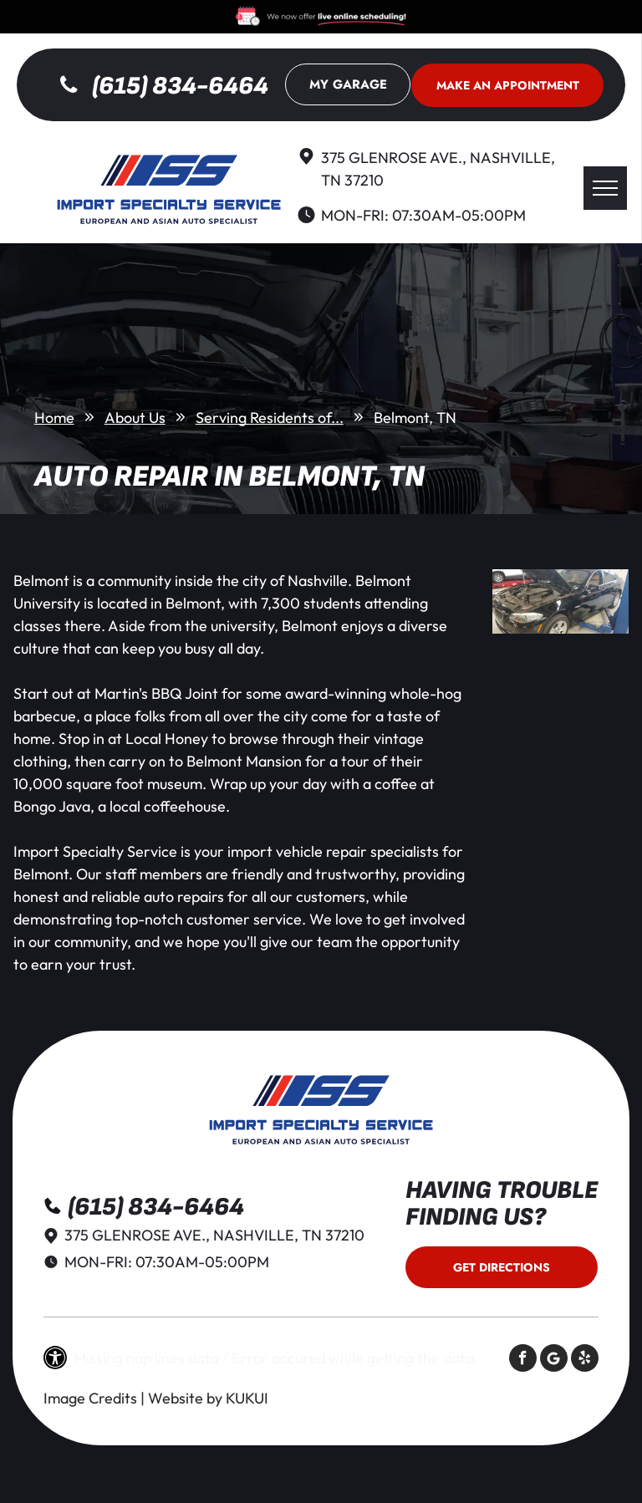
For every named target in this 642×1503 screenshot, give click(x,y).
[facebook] (523, 1360)
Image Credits (90, 1398)
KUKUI (247, 1398)
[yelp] (585, 1360)
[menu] (605, 188)
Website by (185, 1398)
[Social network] (554, 1360)
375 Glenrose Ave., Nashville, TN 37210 (214, 1235)
